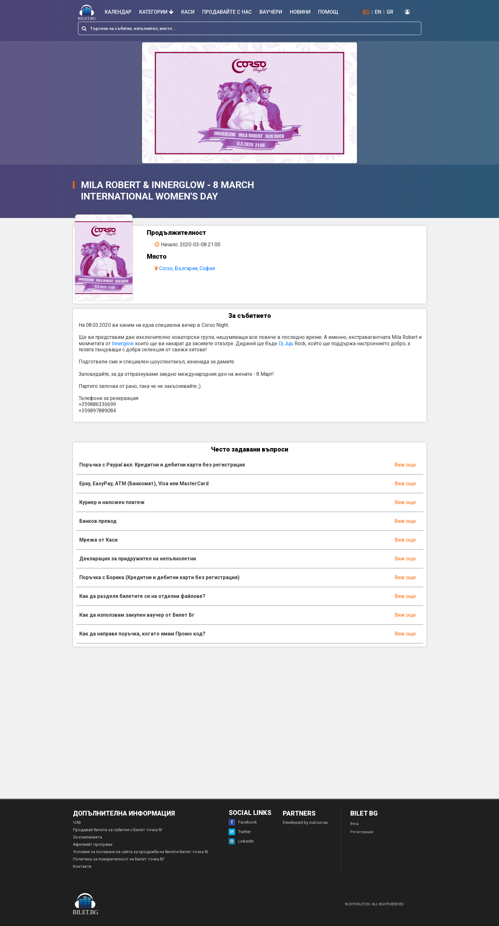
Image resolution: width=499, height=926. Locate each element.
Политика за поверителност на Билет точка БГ (119, 859)
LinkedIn (241, 841)
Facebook (243, 822)
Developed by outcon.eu (305, 822)
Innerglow (123, 343)
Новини (300, 12)
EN (378, 12)
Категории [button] (156, 12)
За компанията (87, 837)
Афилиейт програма (92, 844)
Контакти (82, 866)
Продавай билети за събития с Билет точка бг (117, 830)
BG (366, 12)
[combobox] (249, 28)
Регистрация (361, 832)
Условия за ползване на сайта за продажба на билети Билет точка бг (141, 852)
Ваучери (271, 12)
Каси (188, 12)
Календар (118, 12)
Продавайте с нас (227, 12)
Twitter (240, 832)
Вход (354, 823)
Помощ (328, 12)
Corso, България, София (187, 268)
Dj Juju (286, 343)
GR (390, 12)
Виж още (405, 465)
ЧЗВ (77, 822)
